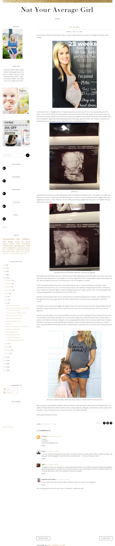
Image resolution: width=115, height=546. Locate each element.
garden (17, 251)
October (7, 287)
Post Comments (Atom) (56, 545)
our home (25, 242)
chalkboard (20, 250)
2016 (4, 278)
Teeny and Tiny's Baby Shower (16, 313)
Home (57, 19)
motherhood (8, 246)
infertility (26, 244)
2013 (4, 364)
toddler (26, 238)
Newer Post (43, 538)
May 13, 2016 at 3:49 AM (54, 436)
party (5, 248)
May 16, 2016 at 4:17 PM (62, 479)
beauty (27, 248)
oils (10, 253)
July (5, 297)
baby (10, 241)
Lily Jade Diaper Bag (12, 305)
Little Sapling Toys (12, 332)
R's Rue (44, 436)
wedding (13, 253)
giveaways (20, 248)
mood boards (25, 251)
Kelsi (43, 451)
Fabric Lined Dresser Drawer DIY (17, 326)
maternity (5, 253)
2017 (4, 275)
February (7, 350)
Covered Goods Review (14, 318)
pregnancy (47, 424)
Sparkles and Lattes (49, 479)
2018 (4, 271)
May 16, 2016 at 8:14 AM (51, 464)
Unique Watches (8, 427)
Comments (8, 393)
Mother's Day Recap (12, 329)
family (17, 242)
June (6, 300)
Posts (6, 389)
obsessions (8, 238)
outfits (11, 244)
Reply (43, 445)
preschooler (11, 250)
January (7, 353)
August (6, 293)
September (8, 290)
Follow (5, 227)
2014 (4, 360)
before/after (10, 252)
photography (19, 246)
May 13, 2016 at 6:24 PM (52, 451)
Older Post (106, 538)
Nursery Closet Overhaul (14, 316)
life (18, 238)
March (6, 347)
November (8, 284)
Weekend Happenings (13, 321)
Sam (43, 464)
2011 (4, 370)
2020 (4, 265)
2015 (4, 357)
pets (4, 252)
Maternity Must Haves (13, 335)
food (28, 246)
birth (25, 253)
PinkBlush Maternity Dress (14, 340)
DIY (4, 241)
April (6, 344)
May (5, 303)
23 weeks (9, 324)
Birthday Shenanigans (13, 337)
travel (5, 244)
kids (4, 250)
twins (53, 424)
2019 (4, 268)
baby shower (20, 253)
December (8, 280)
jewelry (27, 250)
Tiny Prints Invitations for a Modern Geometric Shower (17, 309)
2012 (4, 367)
